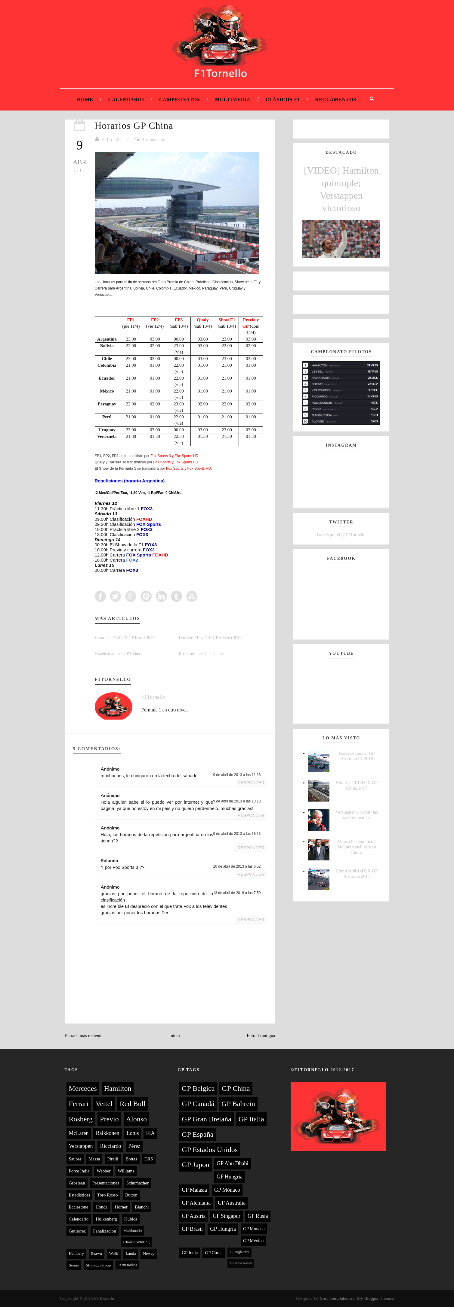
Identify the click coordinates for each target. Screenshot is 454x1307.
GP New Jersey (241, 1263)
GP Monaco (254, 1228)
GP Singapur (226, 1216)
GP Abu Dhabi (232, 1163)
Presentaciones (105, 1183)
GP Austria (193, 1216)
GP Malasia (194, 1190)
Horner (121, 1207)
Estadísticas (79, 1195)
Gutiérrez (77, 1231)
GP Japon (195, 1165)
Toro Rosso (107, 1195)
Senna (74, 1265)
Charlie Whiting (136, 1242)
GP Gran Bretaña (206, 1119)
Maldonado (132, 1230)
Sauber (75, 1159)
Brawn (96, 1253)
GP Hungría (229, 1177)
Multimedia (233, 99)
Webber (103, 1171)
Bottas (131, 1159)
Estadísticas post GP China (117, 653)
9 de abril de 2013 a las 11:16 (237, 775)
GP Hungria (223, 1229)
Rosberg (81, 1119)
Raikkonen (107, 1133)
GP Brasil (192, 1229)
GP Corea (213, 1252)
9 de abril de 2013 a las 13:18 (237, 801)
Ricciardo (110, 1146)
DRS (148, 1159)
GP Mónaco (227, 1190)
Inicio (174, 1035)
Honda (101, 1207)
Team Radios (127, 1265)
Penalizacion (104, 1231)
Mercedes (83, 1088)
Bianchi (142, 1207)
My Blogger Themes (375, 1298)
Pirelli (112, 1159)
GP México (253, 1240)
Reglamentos (335, 99)
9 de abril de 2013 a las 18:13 (237, 834)
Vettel (104, 1104)
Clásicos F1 (283, 99)
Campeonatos (179, 99)
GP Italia (251, 1119)
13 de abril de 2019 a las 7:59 (237, 893)
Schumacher (137, 1183)
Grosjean (77, 1183)
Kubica (130, 1219)
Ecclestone (78, 1207)
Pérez (134, 1146)
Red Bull (133, 1104)
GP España (197, 1134)
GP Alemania (196, 1203)
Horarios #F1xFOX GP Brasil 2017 (125, 637)
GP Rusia (258, 1216)
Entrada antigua (261, 1035)
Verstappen (81, 1146)
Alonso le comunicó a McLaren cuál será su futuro (356, 847)
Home (85, 99)
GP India (190, 1252)
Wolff (114, 1253)
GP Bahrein (238, 1104)
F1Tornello (112, 139)
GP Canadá (198, 1104)
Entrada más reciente (84, 1035)
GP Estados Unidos (210, 1150)
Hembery (76, 1253)
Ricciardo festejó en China (201, 653)
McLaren (79, 1133)
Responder (251, 782)
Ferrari (78, 1104)
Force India (79, 1171)
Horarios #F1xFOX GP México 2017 (210, 637)
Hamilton (117, 1088)
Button (131, 1195)
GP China (236, 1088)
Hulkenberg (106, 1219)
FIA (150, 1133)
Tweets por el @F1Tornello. (341, 534)
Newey (148, 1253)
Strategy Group (98, 1265)
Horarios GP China (134, 125)
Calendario (126, 99)
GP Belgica (198, 1088)
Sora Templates (334, 1298)
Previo (109, 1119)
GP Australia (232, 1203)
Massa (94, 1159)
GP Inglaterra (239, 1252)
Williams (126, 1171)
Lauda (131, 1253)
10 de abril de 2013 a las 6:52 (237, 866)
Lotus (132, 1133)
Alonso (136, 1119)
